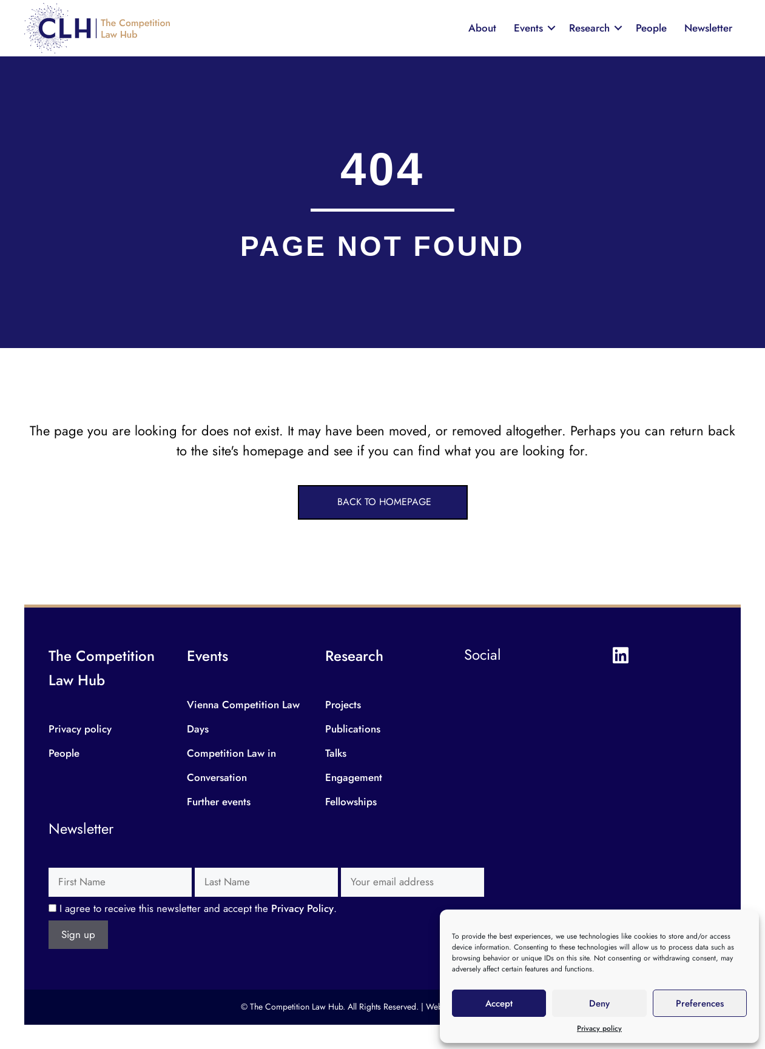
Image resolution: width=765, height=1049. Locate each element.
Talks (335, 753)
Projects (343, 704)
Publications (352, 729)
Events (528, 28)
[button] (383, 502)
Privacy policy (599, 1028)
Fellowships (351, 801)
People (651, 28)
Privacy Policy (302, 908)
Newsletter (708, 28)
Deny (599, 1003)
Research (589, 28)
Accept (499, 1003)
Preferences (700, 1003)
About (482, 28)
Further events (219, 801)
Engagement (353, 777)
